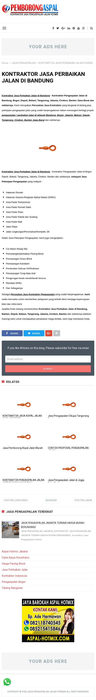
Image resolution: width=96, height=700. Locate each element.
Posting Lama (83, 500)
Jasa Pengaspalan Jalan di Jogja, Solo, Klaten (66, 481)
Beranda (51, 500)
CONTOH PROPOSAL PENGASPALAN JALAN (68, 449)
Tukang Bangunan (12, 588)
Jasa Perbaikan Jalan (15, 569)
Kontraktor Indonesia (14, 575)
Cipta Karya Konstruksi (15, 557)
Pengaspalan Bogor (14, 582)
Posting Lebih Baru (16, 500)
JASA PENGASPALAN (23, 63)
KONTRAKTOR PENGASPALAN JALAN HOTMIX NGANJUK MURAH (23, 481)
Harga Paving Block (13, 563)
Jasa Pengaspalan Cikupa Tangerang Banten (68, 417)
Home (5, 63)
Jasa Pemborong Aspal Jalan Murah (23, 448)
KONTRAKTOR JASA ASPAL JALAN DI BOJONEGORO (22, 417)
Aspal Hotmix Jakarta (15, 551)
